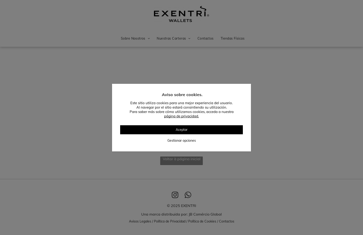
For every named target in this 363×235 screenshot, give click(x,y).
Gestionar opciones (181, 140)
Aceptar (182, 130)
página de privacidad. (181, 116)
